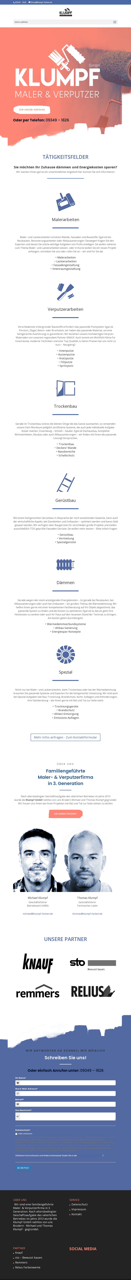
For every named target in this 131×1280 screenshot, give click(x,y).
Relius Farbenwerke (27, 1260)
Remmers (21, 1255)
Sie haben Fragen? (65, 806)
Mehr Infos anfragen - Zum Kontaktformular (65, 730)
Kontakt (76, 1207)
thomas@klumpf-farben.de (87, 906)
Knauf (19, 1245)
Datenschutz (79, 1197)
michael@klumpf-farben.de (38, 906)
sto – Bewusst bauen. (29, 1250)
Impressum (78, 1202)
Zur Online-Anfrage (32, 102)
